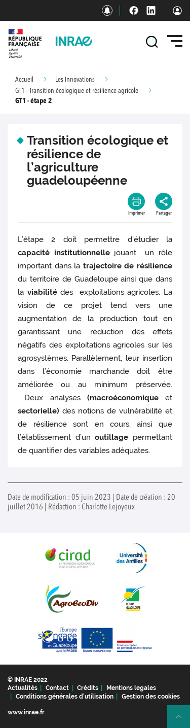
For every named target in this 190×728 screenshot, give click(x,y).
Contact (57, 687)
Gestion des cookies (151, 696)
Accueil (24, 79)
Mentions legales (131, 687)
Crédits (87, 687)
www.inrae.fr (26, 712)
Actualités (22, 687)
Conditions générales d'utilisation (64, 696)
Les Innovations (75, 79)
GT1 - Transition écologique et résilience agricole (76, 90)
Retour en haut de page (183, 721)
